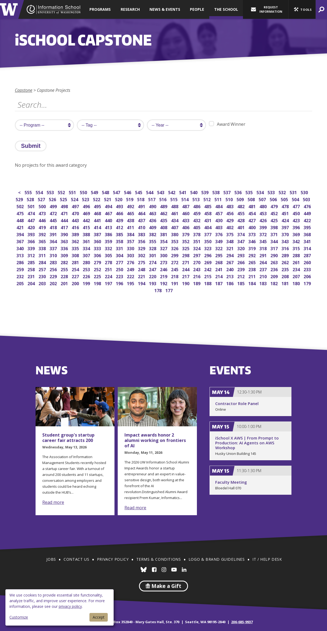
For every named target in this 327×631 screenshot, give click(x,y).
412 (120, 227)
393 (31, 234)
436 (153, 220)
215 (208, 276)
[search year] (176, 125)
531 (293, 192)
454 (252, 213)
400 (252, 227)
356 (142, 241)
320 (241, 248)
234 (296, 269)
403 (219, 227)
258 (31, 269)
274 (153, 262)
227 (75, 276)
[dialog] (59, 607)
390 (64, 234)
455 (241, 213)
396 (296, 227)
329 (142, 248)
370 (285, 234)
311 (42, 255)
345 (263, 241)
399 (263, 227)
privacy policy (70, 606)
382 (153, 234)
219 (164, 276)
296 (208, 255)
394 (20, 234)
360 (97, 241)
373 (252, 234)
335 (75, 248)
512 (207, 199)
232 (20, 276)
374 (241, 234)
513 (196, 199)
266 (241, 262)
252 (97, 269)
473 (42, 213)
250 (120, 269)
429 (230, 220)
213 (230, 276)
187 (219, 283)
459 (197, 213)
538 (216, 192)
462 (164, 213)
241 (219, 269)
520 (119, 199)
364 (53, 241)
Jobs (51, 559)
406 (186, 227)
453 (263, 213)
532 (282, 192)
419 (42, 227)
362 (75, 241)
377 (208, 234)
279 (97, 262)
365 (42, 241)
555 (28, 192)
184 (252, 283)
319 (252, 248)
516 (163, 199)
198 (97, 283)
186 (230, 283)
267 (230, 262)
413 (109, 227)
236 (274, 269)
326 (175, 248)
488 (175, 206)
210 (263, 276)
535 (249, 192)
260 (307, 262)
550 (83, 192)
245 (175, 269)
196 (120, 283)
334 (86, 248)
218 (175, 276)
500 (42, 206)
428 (241, 220)
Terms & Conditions (158, 559)
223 (120, 276)
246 (164, 269)
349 (219, 241)
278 (109, 262)
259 (20, 269)
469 (86, 213)
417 (64, 227)
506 (273, 199)
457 (219, 213)
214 (219, 276)
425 (274, 220)
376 (219, 234)
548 (106, 192)
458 (208, 213)
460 (186, 213)
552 (61, 192)
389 (75, 234)
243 (197, 269)
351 (197, 241)
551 (72, 192)
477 (296, 206)
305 (109, 255)
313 (20, 255)
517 (152, 199)
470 (75, 213)
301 (153, 255)
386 (109, 234)
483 (230, 206)
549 (95, 192)
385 (120, 234)
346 (252, 241)
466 (120, 213)
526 (52, 199)
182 (274, 283)
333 (97, 248)
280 (86, 262)
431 (208, 220)
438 (131, 220)
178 (158, 290)
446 (42, 220)
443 (75, 220)
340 (20, 248)
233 (307, 269)
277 (120, 262)
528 (30, 199)
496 (86, 206)
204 (31, 283)
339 (31, 248)
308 (75, 255)
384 (131, 234)
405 (197, 227)
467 (109, 213)
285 (31, 262)
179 (307, 283)
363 (64, 241)
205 (20, 283)
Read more (53, 502)
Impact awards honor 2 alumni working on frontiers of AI (155, 440)
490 (153, 206)
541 (183, 192)
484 (219, 206)
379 (186, 234)
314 (307, 248)
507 (262, 199)
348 (230, 241)
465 (131, 213)
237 (263, 269)
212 (241, 276)
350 (208, 241)
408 (164, 227)
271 (186, 262)
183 (263, 283)
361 (86, 241)
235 (285, 269)
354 (164, 241)
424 (285, 220)
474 (31, 213)
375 (230, 234)
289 (285, 255)
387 (97, 234)
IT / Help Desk (267, 559)
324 (197, 248)
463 (153, 213)
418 (53, 227)
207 (296, 276)
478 (285, 206)
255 (64, 269)
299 (175, 255)
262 (285, 262)
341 (307, 241)
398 (274, 227)
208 (285, 276)
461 (175, 213)
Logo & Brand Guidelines (217, 559)
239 (241, 269)
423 (296, 220)
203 (42, 283)
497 (75, 206)
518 (141, 199)
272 (175, 262)
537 (227, 192)
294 (230, 255)
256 (53, 269)
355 (153, 241)
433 (186, 220)
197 (109, 283)
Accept (99, 617)
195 (131, 283)
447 (31, 220)
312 (31, 255)
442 (86, 220)
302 (142, 255)
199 (86, 283)
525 (64, 199)
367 (20, 241)
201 (64, 283)
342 (296, 241)
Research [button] (130, 9)
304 (120, 255)
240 (230, 269)
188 (208, 283)
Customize (18, 617)
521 (108, 199)
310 (53, 255)
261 (296, 262)
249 (131, 269)
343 (285, 241)
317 (274, 248)
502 (20, 206)
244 (186, 269)
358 (120, 241)
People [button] (197, 9)
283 (53, 262)
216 (197, 276)
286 (20, 262)
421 (20, 227)
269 (208, 262)
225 (97, 276)
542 (172, 192)
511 (218, 199)
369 (296, 234)
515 (174, 199)
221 (142, 276)
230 (42, 276)
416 (75, 227)
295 (219, 255)
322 (219, 248)
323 (208, 248)
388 (86, 234)
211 (252, 276)
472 (53, 213)
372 (263, 234)
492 (131, 206)
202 (53, 283)
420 (31, 227)
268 (219, 262)
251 (109, 269)
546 (128, 192)
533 (271, 192)
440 (109, 220)
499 (53, 206)
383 (142, 234)
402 (230, 227)
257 (42, 269)
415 (86, 227)
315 (296, 248)
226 (86, 276)
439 (120, 220)
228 (64, 276)
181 (285, 283)
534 (260, 192)
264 (263, 262)
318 (263, 248)
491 (142, 206)
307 (86, 255)
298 (186, 255)
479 (274, 206)
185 (241, 283)
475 (20, 213)
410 (142, 227)
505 (284, 199)
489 (164, 206)
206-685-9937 (242, 621)
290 (274, 255)
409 (153, 227)
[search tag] (110, 125)
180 (296, 283)
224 (109, 276)
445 (53, 220)
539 (205, 192)
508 (251, 199)
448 (20, 220)
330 (131, 248)
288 (296, 255)
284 (42, 262)
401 (241, 227)
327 (164, 248)
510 (229, 199)
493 (120, 206)
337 (53, 248)
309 (64, 255)
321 (230, 248)
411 (131, 227)
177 (169, 290)
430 (219, 220)
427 (252, 220)
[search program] (44, 125)
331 (120, 248)
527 (41, 199)
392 (42, 234)
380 (175, 234)
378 (197, 234)
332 (109, 248)
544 (150, 192)
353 (175, 241)
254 (75, 269)
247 (153, 269)
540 (194, 192)
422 (307, 220)
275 (142, 262)
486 (197, 206)
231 (31, 276)
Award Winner (227, 124)
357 (131, 241)
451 (285, 213)
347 (241, 241)
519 (130, 199)
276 (131, 262)
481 (252, 206)
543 (161, 192)
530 (304, 192)
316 (285, 248)
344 (274, 241)
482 (241, 206)
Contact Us (76, 559)
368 (307, 234)
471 (64, 213)
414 (97, 227)
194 (142, 283)
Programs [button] (100, 9)
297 (197, 255)
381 (164, 234)
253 (86, 269)
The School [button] (226, 9)
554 (39, 192)
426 (263, 220)
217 (186, 276)
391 (53, 234)
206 (307, 276)
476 (307, 206)
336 (64, 248)
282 (64, 262)
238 (252, 269)
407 (175, 227)
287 (307, 255)
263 (274, 262)
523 (86, 199)
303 (131, 255)
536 (238, 192)
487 (186, 206)
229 (53, 276)
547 (117, 192)
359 (109, 241)
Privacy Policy (112, 559)
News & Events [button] (164, 9)
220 (153, 276)
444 (64, 220)
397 (285, 227)
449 (307, 213)
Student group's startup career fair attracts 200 (68, 437)
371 (274, 234)
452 (274, 213)
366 (31, 241)
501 (31, 206)
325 (186, 248)
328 (153, 248)
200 (75, 283)
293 (241, 255)
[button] (302, 9)
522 (97, 199)
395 (307, 227)
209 (274, 276)
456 (230, 213)
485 (208, 206)
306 (97, 255)
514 (185, 199)
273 (164, 262)
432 (197, 220)
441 (97, 220)
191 (175, 283)
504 (295, 199)
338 (42, 248)
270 (197, 262)
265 (252, 262)
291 (263, 255)
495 (97, 206)
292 (252, 255)
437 (142, 220)
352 (186, 241)
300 (164, 255)
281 (75, 262)
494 (109, 206)
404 (208, 227)
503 (306, 199)
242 (208, 269)
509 (240, 199)
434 (175, 220)
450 (296, 213)
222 (131, 276)
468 (97, 213)
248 (142, 269)
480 (263, 206)
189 (197, 283)
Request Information (266, 9)
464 (142, 213)
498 (64, 206)
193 (153, 283)
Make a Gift (163, 586)
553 (50, 192)
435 (164, 220)
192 (164, 283)
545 (139, 192)
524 (75, 199)
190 (186, 283)
